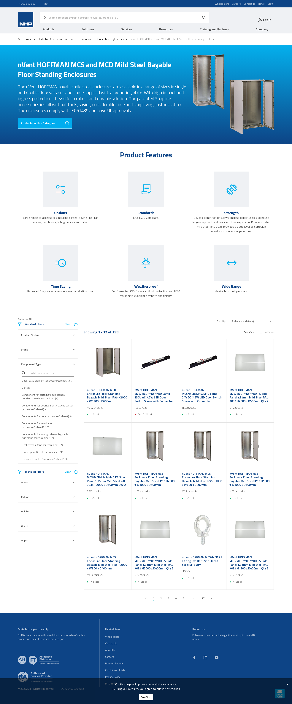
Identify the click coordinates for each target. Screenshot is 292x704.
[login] (264, 19)
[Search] (204, 17)
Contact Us (111, 643)
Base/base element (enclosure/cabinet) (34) (47, 380)
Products (49, 29)
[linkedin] (205, 657)
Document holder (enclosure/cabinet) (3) (45, 459)
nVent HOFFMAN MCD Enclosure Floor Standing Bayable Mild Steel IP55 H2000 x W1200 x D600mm (107, 395)
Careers (236, 4)
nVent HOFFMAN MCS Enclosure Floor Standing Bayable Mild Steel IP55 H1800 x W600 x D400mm (202, 479)
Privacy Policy (112, 677)
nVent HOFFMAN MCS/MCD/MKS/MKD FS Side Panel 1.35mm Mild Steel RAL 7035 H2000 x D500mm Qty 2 (248, 395)
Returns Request (114, 663)
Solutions (88, 29)
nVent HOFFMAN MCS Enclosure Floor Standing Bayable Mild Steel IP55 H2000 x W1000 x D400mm (154, 479)
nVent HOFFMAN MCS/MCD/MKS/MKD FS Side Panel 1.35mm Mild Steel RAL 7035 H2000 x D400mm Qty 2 (153, 562)
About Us (110, 650)
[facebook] (194, 657)
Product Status (48, 335)
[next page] (211, 598)
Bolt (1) (26, 388)
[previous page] (146, 598)
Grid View (247, 332)
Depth (48, 540)
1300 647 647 (27, 4)
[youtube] (216, 657)
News (261, 4)
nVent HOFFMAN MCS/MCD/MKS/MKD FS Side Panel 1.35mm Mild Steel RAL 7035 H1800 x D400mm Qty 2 (248, 562)
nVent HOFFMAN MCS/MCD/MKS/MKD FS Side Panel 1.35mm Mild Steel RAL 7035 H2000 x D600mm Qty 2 (106, 479)
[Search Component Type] (49, 373)
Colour (48, 497)
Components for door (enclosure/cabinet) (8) (47, 416)
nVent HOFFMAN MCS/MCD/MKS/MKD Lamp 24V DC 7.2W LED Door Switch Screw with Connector (202, 395)
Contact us (249, 4)
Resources (166, 29)
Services (126, 29)
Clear (71, 324)
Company (262, 29)
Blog (270, 4)
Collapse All (27, 319)
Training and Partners (214, 29)
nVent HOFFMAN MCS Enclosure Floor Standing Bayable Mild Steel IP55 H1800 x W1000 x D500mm (249, 479)
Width (48, 526)
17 (203, 598)
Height (48, 511)
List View (266, 332)
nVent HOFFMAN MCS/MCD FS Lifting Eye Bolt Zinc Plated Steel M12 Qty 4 (202, 560)
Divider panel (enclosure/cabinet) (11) (43, 452)
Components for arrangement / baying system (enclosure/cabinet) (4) (48, 407)
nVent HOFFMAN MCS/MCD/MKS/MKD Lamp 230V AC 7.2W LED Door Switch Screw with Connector (153, 395)
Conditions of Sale (115, 670)
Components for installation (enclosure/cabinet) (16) (37, 425)
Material (48, 482)
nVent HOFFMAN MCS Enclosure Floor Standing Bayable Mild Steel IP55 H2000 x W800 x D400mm (107, 562)
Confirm (146, 697)
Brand (48, 349)
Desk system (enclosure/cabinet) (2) (42, 445)
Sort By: (221, 321)
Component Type (48, 364)
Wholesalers (222, 4)
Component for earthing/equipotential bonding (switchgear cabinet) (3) (43, 396)
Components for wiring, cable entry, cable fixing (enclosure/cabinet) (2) (45, 436)
